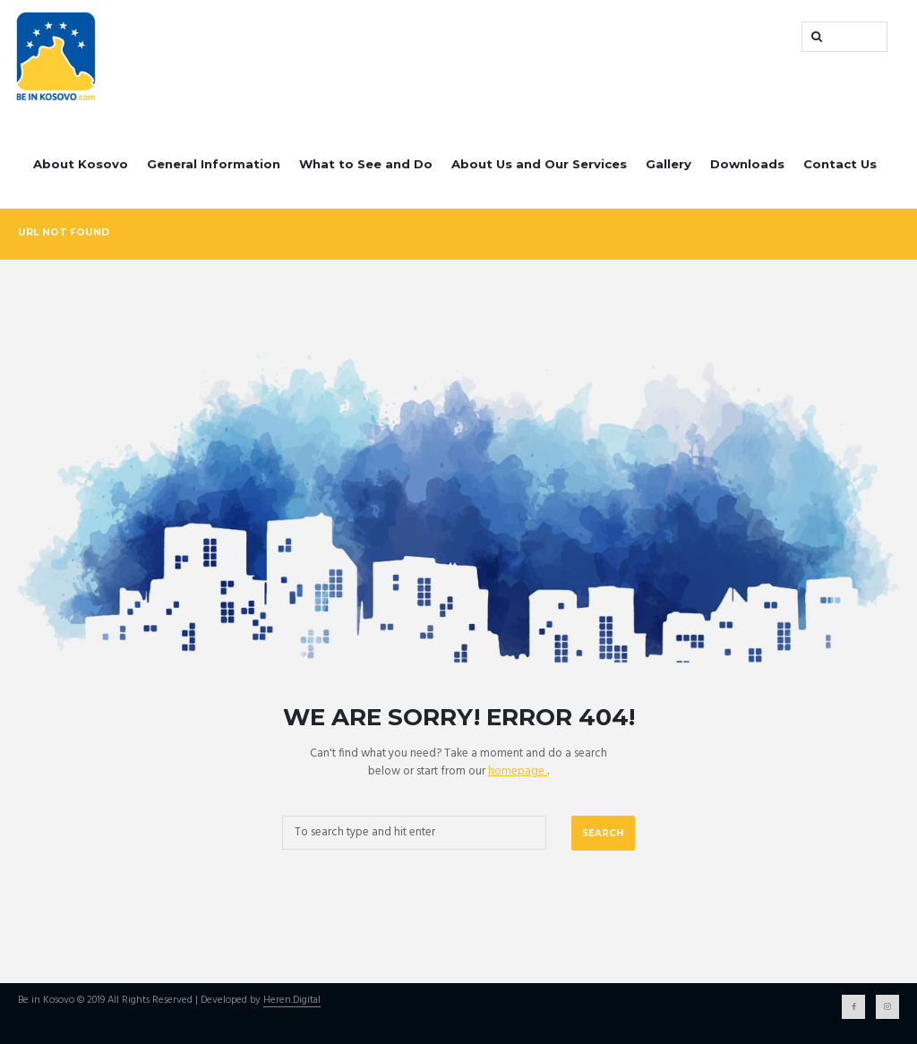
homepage (517, 771)
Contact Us (840, 164)
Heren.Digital (292, 1001)
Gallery (668, 164)
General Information (213, 164)
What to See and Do (366, 164)
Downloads (747, 164)
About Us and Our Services (539, 164)
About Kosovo (80, 164)
